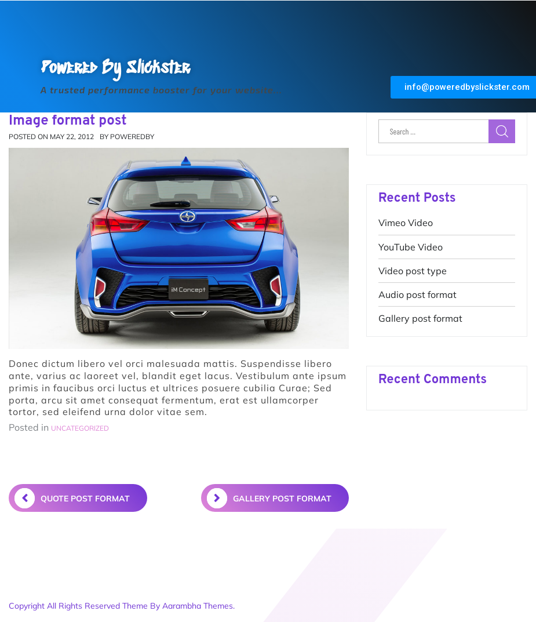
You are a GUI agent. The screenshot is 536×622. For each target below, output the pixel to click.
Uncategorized (80, 428)
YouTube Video (410, 247)
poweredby (132, 136)
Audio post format (417, 294)
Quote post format (72, 498)
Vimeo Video (405, 222)
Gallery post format (420, 318)
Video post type (412, 271)
